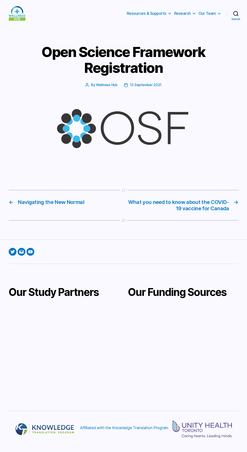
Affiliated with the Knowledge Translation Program (124, 432)
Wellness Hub (107, 90)
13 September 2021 (146, 90)
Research (182, 15)
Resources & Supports (146, 15)
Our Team (207, 15)
